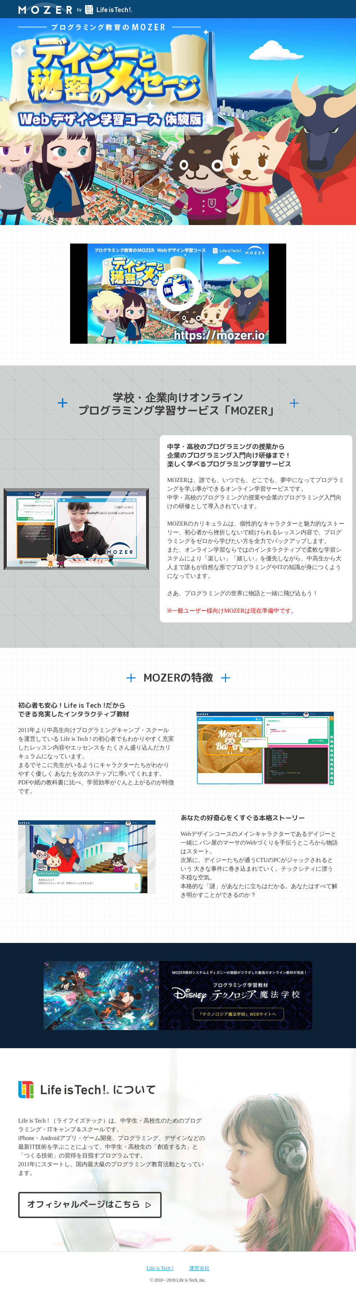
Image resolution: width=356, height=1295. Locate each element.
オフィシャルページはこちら (89, 1204)
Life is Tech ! (160, 1268)
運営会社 (199, 1268)
